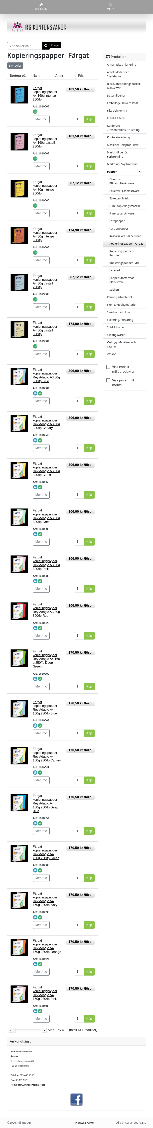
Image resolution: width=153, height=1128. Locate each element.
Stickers (114, 289)
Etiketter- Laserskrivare (124, 191)
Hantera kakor (84, 1122)
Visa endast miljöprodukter (123, 369)
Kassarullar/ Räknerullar (125, 236)
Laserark (115, 270)
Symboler (15, 65)
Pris (81, 75)
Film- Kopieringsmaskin (124, 206)
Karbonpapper (118, 228)
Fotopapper (117, 221)
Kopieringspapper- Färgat (126, 243)
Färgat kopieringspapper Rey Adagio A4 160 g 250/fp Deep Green (46, 659)
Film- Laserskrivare (121, 213)
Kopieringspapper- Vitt (124, 263)
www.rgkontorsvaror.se (33, 1084)
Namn (37, 75)
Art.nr (59, 75)
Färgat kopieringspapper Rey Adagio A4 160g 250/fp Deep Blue (45, 803)
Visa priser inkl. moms (123, 382)
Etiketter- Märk (119, 198)
